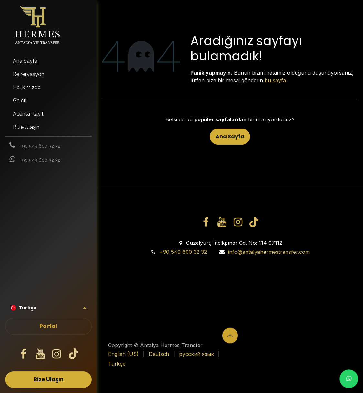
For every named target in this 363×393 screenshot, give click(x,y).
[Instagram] (56, 354)
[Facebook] (23, 354)
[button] (230, 335)
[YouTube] (40, 354)
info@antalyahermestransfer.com (269, 252)
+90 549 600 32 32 (183, 252)
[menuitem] (48, 60)
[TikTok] (73, 354)
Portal (48, 326)
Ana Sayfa (230, 136)
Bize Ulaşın (49, 379)
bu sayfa (275, 80)
